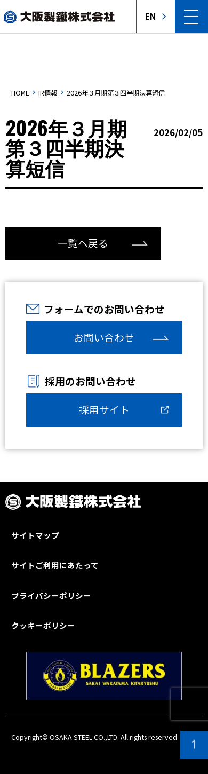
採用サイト (104, 409)
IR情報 (47, 93)
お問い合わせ (104, 337)
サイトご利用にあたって (55, 566)
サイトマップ (35, 536)
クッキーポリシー (43, 626)
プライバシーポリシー (51, 596)
